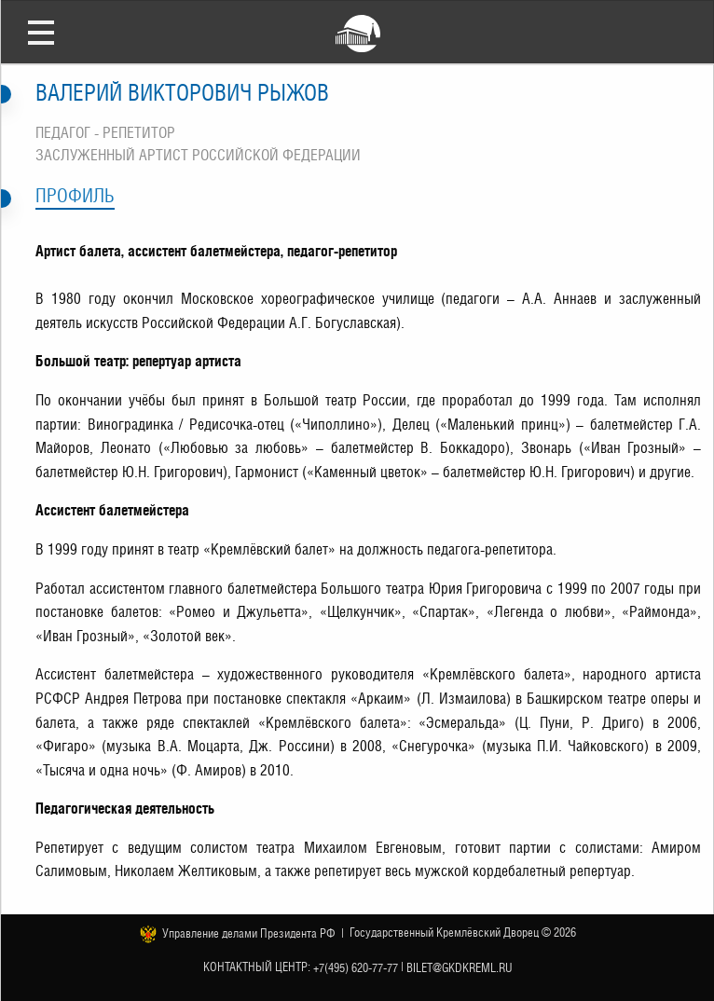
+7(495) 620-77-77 (355, 967)
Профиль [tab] (75, 196)
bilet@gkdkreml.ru (459, 967)
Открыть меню (41, 32)
